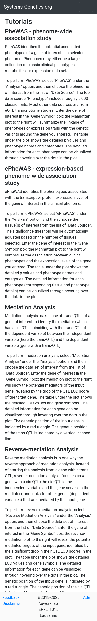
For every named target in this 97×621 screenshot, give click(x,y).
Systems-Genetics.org (28, 7)
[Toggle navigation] (86, 7)
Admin (89, 597)
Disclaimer (11, 603)
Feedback (10, 597)
